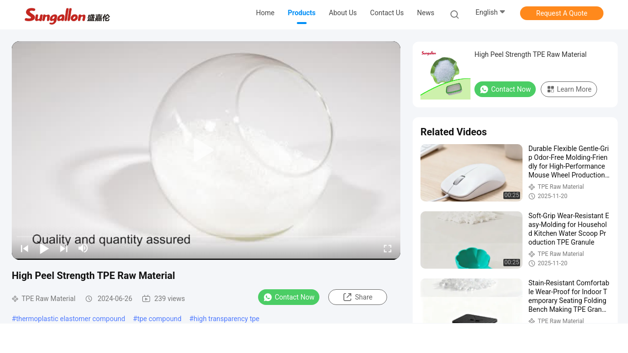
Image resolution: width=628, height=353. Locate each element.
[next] (64, 248)
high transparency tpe (226, 319)
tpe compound (159, 319)
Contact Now (288, 297)
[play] (206, 150)
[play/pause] (44, 248)
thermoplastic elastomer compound (70, 319)
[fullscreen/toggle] (387, 248)
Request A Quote (561, 13)
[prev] (24, 248)
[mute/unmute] (83, 248)
